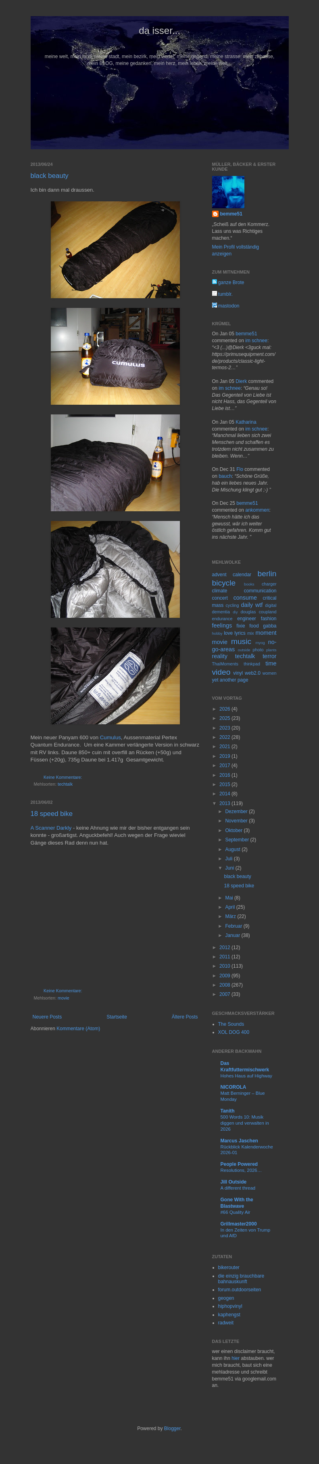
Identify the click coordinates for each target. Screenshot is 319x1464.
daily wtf (252, 605)
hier (235, 1358)
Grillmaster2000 (239, 1224)
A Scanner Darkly (51, 828)
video (221, 672)
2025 (225, 718)
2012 (225, 947)
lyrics (239, 633)
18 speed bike (52, 814)
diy (235, 612)
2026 (225, 709)
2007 (225, 994)
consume (245, 597)
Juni (230, 868)
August (233, 849)
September (237, 840)
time (270, 663)
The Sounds (231, 1024)
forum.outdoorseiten (239, 1290)
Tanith (228, 1111)
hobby (217, 633)
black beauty (50, 176)
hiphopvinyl (230, 1306)
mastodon (226, 306)
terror (269, 656)
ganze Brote (228, 282)
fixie (240, 626)
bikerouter (229, 1267)
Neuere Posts (47, 1017)
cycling (232, 605)
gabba (269, 626)
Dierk (241, 381)
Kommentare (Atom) (78, 1028)
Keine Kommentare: (63, 777)
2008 (225, 985)
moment (266, 633)
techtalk (65, 784)
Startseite (116, 1017)
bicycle (224, 583)
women (270, 673)
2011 (225, 957)
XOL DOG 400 (234, 1032)
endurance (222, 618)
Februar (234, 926)
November (237, 821)
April (230, 907)
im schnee (256, 340)
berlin (267, 573)
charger (269, 583)
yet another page (230, 680)
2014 (225, 794)
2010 (225, 966)
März (231, 916)
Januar (233, 935)
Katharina (246, 422)
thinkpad (252, 663)
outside (244, 650)
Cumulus (110, 737)
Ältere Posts (185, 1017)
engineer (246, 618)
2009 (225, 976)
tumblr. (222, 294)
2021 (225, 746)
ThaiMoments (225, 663)
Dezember (237, 811)
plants (271, 650)
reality (219, 656)
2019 (225, 756)
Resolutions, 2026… (241, 1170)
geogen (226, 1298)
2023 (225, 728)
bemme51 (231, 214)
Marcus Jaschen (239, 1141)
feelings (222, 625)
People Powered (239, 1164)
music (241, 641)
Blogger (172, 1428)
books (249, 584)
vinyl (238, 673)
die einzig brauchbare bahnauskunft (241, 1278)
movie (63, 998)
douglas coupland (259, 611)
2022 (225, 737)
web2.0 (253, 673)
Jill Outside (234, 1182)
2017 (225, 765)
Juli (229, 859)
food (254, 626)
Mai (229, 898)
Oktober (234, 830)
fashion (269, 618)
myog (260, 642)
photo (258, 649)
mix (250, 633)
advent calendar (232, 574)
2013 (225, 803)
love (228, 633)
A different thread (238, 1188)
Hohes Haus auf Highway (247, 1075)
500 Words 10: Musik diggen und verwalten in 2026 (245, 1123)
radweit (226, 1323)
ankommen (257, 510)
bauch (225, 476)
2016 (225, 775)
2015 (225, 784)
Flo (239, 469)
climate (219, 591)
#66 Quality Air (235, 1212)
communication (260, 591)
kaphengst (229, 1315)
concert (220, 598)
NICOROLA (233, 1087)
